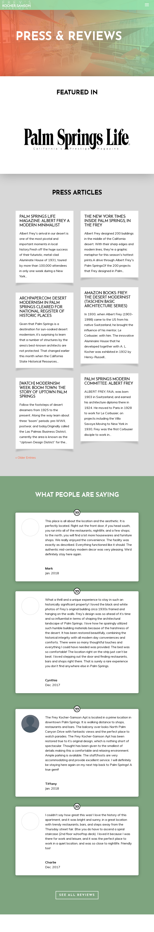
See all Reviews (77, 895)
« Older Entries (25, 457)
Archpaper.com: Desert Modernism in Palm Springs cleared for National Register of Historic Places (43, 307)
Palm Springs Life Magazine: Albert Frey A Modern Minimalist (44, 221)
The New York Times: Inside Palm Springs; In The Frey (107, 221)
